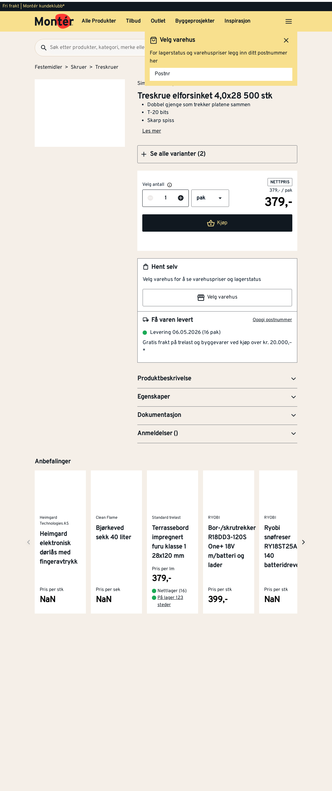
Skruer (79, 65)
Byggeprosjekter (195, 19)
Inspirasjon (237, 19)
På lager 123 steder (170, 599)
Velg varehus (217, 295)
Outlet (158, 19)
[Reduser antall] (150, 197)
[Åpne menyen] (288, 19)
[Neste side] (28, 540)
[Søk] (41, 45)
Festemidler (48, 65)
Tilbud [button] (133, 19)
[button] (217, 152)
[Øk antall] (180, 197)
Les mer (151, 129)
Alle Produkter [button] (99, 19)
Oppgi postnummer (272, 318)
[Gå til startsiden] (54, 19)
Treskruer (106, 65)
